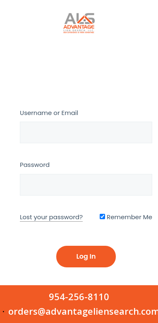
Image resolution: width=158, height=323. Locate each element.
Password (35, 164)
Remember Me (126, 217)
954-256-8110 (79, 296)
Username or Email (49, 112)
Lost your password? (51, 217)
